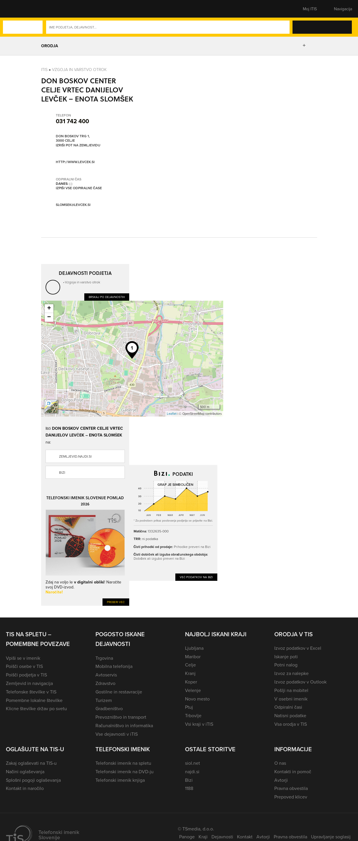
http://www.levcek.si (75, 161)
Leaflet (172, 413)
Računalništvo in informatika (124, 725)
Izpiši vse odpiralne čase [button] (79, 188)
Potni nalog (286, 664)
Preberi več (116, 602)
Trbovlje (193, 715)
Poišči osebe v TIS (24, 666)
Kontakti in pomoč (292, 771)
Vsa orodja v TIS (290, 724)
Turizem (103, 700)
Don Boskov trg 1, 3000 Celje (73, 138)
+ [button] (49, 308)
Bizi (62, 472)
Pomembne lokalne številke (34, 700)
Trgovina (104, 658)
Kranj (190, 673)
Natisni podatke (290, 715)
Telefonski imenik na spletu (123, 763)
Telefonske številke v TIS (31, 691)
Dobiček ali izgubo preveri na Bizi (159, 558)
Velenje (193, 690)
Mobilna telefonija (113, 666)
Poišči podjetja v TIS (26, 674)
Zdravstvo (105, 683)
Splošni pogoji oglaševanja (33, 780)
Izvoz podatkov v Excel (297, 648)
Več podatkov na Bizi (196, 577)
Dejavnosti (222, 836)
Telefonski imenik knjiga (120, 780)
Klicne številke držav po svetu (36, 708)
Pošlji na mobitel (291, 690)
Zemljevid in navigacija (29, 683)
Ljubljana (194, 648)
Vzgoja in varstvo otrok (79, 69)
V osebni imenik (290, 699)
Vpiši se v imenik (23, 658)
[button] (16, 9)
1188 (189, 788)
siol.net (192, 763)
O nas (280, 763)
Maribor (193, 656)
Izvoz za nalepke (291, 673)
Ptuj (189, 707)
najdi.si (192, 771)
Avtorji (281, 780)
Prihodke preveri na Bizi (192, 546)
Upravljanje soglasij (331, 836)
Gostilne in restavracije (118, 691)
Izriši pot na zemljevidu (78, 145)
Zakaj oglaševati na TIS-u (31, 763)
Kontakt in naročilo (25, 788)
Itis (44, 69)
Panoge (187, 836)
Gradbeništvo (109, 708)
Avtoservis (106, 674)
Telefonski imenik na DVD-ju (124, 771)
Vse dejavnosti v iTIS (116, 734)
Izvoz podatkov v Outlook (300, 681)
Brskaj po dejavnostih (107, 297)
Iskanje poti (286, 656)
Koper (191, 681)
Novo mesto (197, 699)
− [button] (49, 317)
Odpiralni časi (288, 707)
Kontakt (245, 836)
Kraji (203, 836)
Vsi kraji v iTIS (199, 724)
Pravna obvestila (291, 788)
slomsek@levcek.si (73, 204)
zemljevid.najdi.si (75, 456)
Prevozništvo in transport (120, 717)
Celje (190, 664)
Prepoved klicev (290, 796)
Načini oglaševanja (25, 771)
